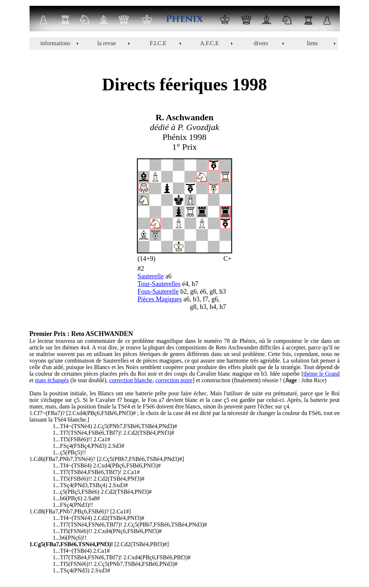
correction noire (174, 380)
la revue (106, 43)
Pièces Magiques (159, 299)
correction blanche (131, 380)
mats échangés (52, 380)
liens (312, 43)
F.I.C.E (158, 43)
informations (55, 43)
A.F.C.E (209, 43)
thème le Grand (321, 374)
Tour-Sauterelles (158, 283)
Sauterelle (150, 276)
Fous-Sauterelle (158, 291)
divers (261, 43)
